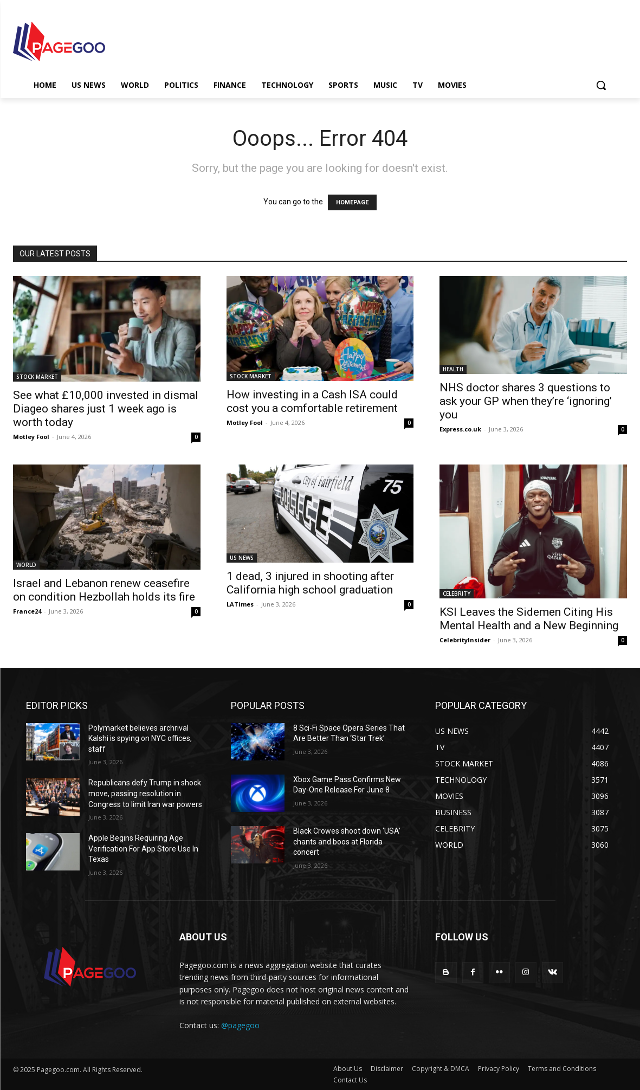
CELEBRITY (456, 593)
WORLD (26, 565)
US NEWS (242, 558)
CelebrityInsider (464, 640)
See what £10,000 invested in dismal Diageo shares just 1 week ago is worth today (105, 409)
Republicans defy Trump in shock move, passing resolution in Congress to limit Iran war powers (145, 793)
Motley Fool (31, 437)
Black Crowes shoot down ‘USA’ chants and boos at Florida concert (346, 841)
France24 (27, 611)
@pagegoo (240, 1025)
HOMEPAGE (352, 202)
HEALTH (453, 369)
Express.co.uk (460, 429)
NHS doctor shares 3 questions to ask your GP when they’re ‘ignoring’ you (525, 401)
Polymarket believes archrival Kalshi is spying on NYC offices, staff (140, 738)
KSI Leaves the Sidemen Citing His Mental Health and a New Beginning (528, 618)
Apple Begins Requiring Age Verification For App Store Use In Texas (143, 848)
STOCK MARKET (37, 376)
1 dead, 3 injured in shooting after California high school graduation (310, 583)
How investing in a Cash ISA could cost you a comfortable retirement (312, 401)
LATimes (240, 604)
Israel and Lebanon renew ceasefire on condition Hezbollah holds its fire (104, 590)
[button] (601, 85)
